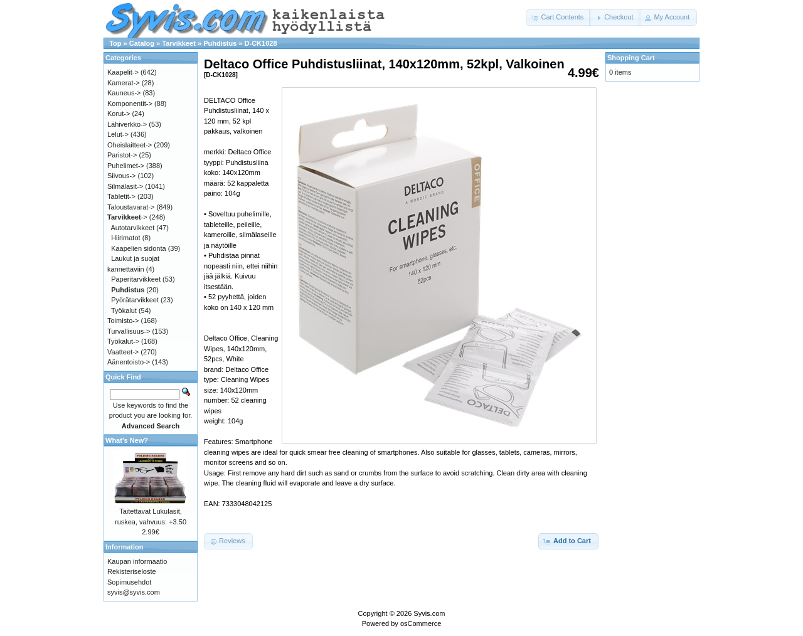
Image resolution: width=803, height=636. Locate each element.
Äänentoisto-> (128, 362)
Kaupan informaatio (137, 561)
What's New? (126, 440)
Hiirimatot (125, 237)
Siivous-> (121, 175)
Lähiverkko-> (127, 124)
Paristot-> (122, 155)
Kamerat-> (123, 83)
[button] (558, 17)
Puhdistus (220, 43)
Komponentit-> (129, 103)
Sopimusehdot (129, 582)
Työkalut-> (123, 341)
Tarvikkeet (179, 43)
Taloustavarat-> (131, 207)
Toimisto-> (123, 320)
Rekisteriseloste (131, 571)
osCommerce (420, 623)
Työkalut (124, 310)
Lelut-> (118, 134)
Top (115, 43)
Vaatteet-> (123, 352)
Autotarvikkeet (133, 227)
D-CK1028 (261, 43)
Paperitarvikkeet (136, 279)
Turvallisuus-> (128, 331)
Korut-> (118, 113)
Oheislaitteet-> (129, 145)
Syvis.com (429, 613)
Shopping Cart (631, 57)
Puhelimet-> (125, 165)
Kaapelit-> (123, 72)
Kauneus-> (124, 93)
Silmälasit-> (125, 186)
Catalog (141, 43)
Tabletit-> (121, 196)
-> (127, 217)
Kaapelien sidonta (138, 248)
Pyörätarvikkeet (135, 300)
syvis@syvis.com (133, 592)
